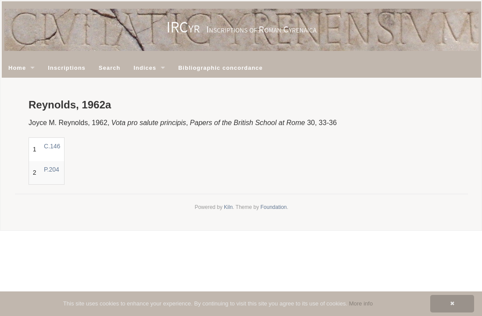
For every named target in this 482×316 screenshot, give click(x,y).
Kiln (228, 207)
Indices (144, 68)
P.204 (51, 169)
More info (361, 303)
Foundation (273, 207)
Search (109, 68)
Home (17, 68)
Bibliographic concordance (220, 68)
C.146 (52, 146)
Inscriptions (67, 68)
